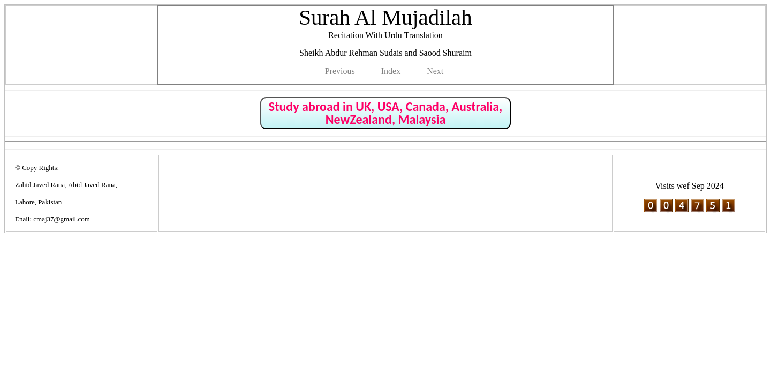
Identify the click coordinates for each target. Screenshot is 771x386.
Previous (340, 71)
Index (390, 71)
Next (435, 71)
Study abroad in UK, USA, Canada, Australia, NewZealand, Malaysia (385, 113)
